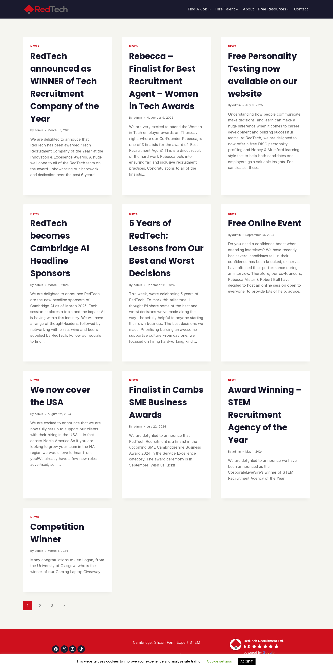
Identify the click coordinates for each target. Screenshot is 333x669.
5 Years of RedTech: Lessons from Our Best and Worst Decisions (166, 248)
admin (38, 130)
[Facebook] (55, 649)
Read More (42, 185)
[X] (64, 649)
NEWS (34, 46)
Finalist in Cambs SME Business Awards (166, 402)
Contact (301, 9)
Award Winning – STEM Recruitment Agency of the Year (265, 415)
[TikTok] (81, 649)
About (248, 9)
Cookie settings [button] (219, 661)
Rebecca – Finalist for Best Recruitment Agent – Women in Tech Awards (163, 81)
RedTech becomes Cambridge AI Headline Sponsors (59, 248)
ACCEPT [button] (246, 661)
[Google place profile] (264, 641)
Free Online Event (265, 223)
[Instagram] (72, 649)
